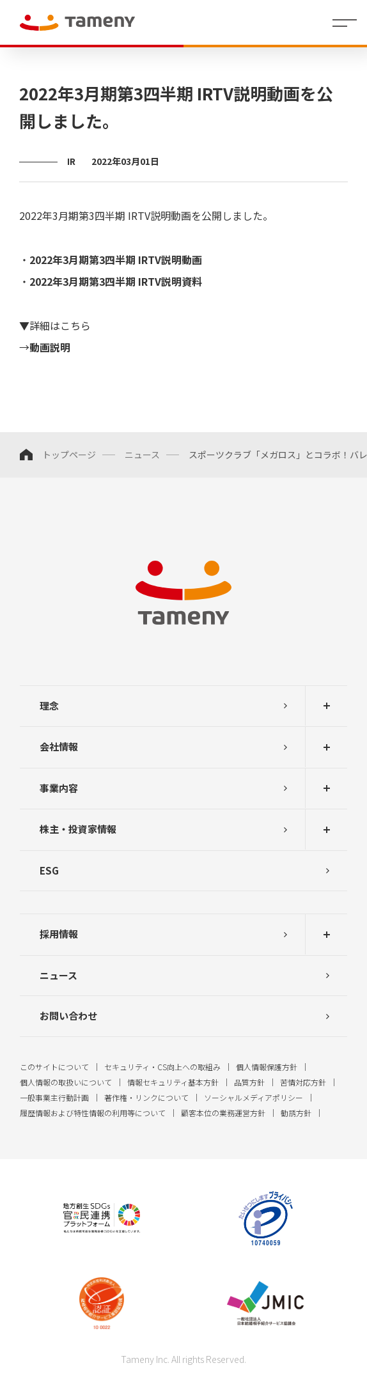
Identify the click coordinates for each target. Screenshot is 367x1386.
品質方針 (249, 1082)
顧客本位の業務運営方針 (223, 1112)
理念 (49, 705)
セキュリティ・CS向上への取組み (162, 1066)
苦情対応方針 (303, 1082)
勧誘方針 (296, 1112)
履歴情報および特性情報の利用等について (93, 1112)
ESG (49, 870)
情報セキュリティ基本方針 (173, 1082)
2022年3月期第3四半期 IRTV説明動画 (115, 259)
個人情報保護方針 (266, 1066)
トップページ (69, 454)
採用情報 (59, 933)
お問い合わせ (68, 1015)
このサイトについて (54, 1066)
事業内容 (59, 788)
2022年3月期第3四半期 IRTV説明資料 (115, 281)
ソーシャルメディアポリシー (253, 1097)
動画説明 (49, 347)
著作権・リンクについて (146, 1097)
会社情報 (59, 746)
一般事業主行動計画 (54, 1097)
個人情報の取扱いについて (66, 1082)
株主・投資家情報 (78, 829)
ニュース (142, 454)
